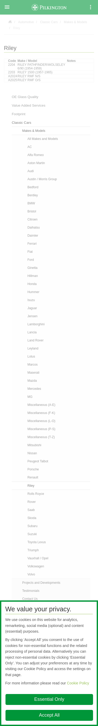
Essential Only (49, 699)
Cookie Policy (78, 683)
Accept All (49, 715)
